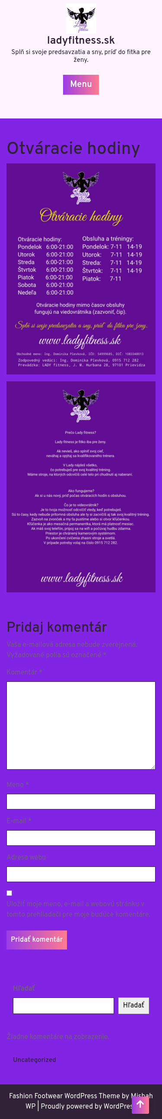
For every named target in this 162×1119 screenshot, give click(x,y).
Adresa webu (26, 858)
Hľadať (24, 989)
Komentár (24, 672)
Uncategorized (34, 1060)
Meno (17, 785)
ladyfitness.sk (81, 41)
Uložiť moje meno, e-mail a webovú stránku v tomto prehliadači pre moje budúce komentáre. (78, 909)
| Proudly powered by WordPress (87, 1107)
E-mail (19, 821)
